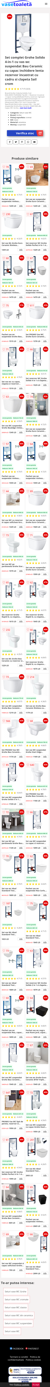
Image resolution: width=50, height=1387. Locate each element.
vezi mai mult (26, 108)
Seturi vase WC (12, 1331)
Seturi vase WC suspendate (18, 1323)
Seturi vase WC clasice (16, 1307)
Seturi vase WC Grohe (15, 1291)
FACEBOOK (17, 1348)
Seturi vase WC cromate (16, 1299)
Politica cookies (33, 1359)
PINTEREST (32, 1348)
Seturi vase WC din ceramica (19, 1315)
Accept (36, 1384)
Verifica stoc (29, 133)
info (21, 206)
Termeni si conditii (19, 1356)
